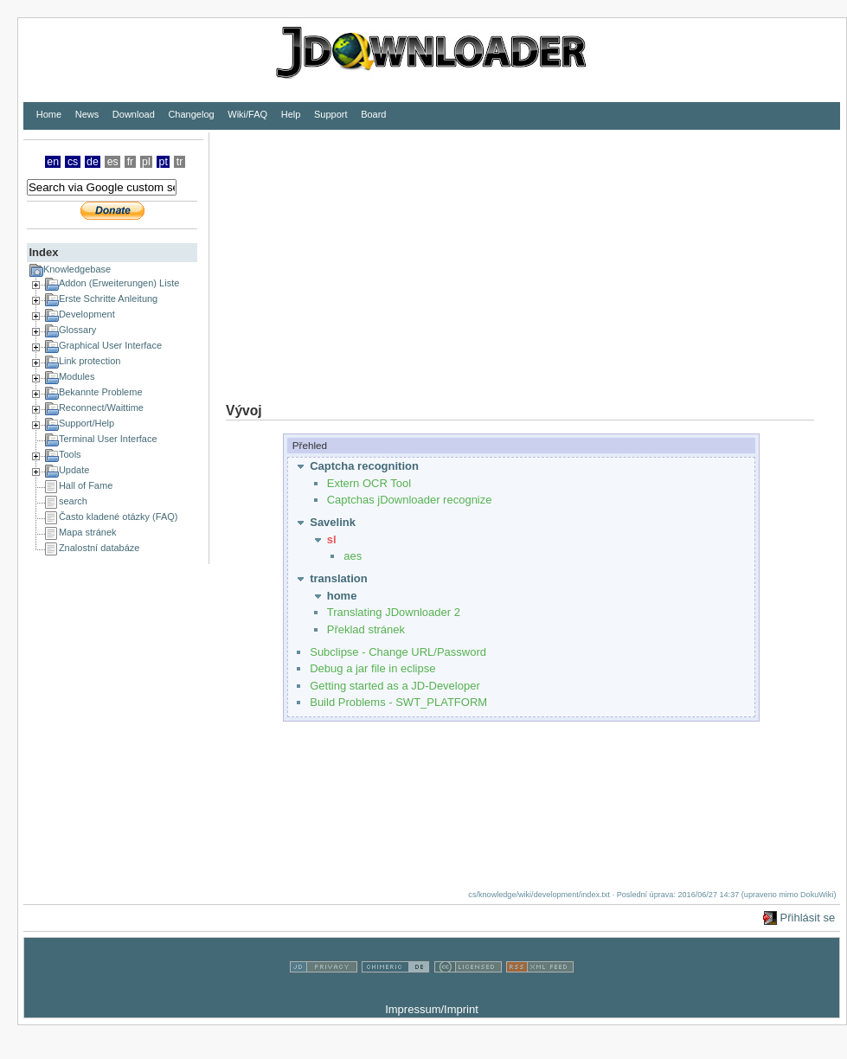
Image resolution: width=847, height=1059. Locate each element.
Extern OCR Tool (369, 483)
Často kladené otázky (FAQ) (118, 516)
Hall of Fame (85, 485)
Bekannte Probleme (101, 392)
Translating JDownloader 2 (393, 612)
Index (43, 252)
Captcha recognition (364, 465)
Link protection (90, 361)
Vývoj (244, 410)
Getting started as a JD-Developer (395, 685)
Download (133, 114)
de (93, 162)
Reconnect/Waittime (101, 407)
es (113, 162)
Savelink (333, 522)
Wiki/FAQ (247, 114)
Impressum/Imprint (431, 1009)
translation (338, 578)
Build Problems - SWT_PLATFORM (398, 702)
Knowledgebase (77, 269)
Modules (77, 376)
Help (291, 114)
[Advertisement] (373, 253)
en (53, 162)
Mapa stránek (88, 532)
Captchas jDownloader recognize (409, 499)
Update (74, 470)
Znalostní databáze (99, 547)
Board (373, 114)
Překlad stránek (366, 629)
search (73, 501)
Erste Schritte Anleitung (108, 298)
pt (163, 162)
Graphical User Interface (110, 345)
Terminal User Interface (108, 438)
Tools (70, 454)
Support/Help (86, 423)
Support (331, 114)
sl (332, 539)
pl (146, 162)
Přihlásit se (808, 917)
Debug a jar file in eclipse (372, 668)
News (87, 114)
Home (48, 114)
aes (352, 555)
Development (87, 314)
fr (130, 162)
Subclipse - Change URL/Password (398, 651)
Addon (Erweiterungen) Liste (119, 283)
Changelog (191, 114)
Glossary (77, 329)
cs (72, 162)
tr (179, 162)
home (342, 595)
